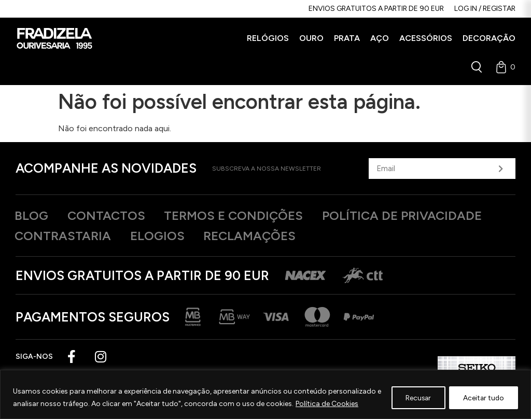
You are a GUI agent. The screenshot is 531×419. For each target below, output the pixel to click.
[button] (268, 38)
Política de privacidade (421, 216)
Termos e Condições (245, 216)
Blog (33, 216)
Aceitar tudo (482, 397)
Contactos (112, 216)
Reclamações (262, 236)
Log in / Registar (484, 8)
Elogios (164, 236)
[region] (265, 394)
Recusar (413, 397)
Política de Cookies (332, 403)
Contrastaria (65, 236)
